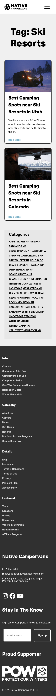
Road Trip (38, 298)
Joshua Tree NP (32, 284)
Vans (5, 506)
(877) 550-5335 (10, 569)
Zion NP (36, 330)
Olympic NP (16, 293)
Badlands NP (17, 246)
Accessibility (9, 488)
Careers (6, 418)
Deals (5, 422)
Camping (14, 256)
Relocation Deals (11, 390)
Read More (14, 140)
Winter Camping (19, 326)
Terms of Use (9, 474)
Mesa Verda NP (32, 288)
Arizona (35, 241)
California (39, 251)
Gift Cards (8, 427)
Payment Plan (9, 483)
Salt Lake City (34, 307)
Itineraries (8, 520)
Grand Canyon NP (20, 274)
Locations (7, 511)
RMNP (27, 298)
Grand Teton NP (19, 279)
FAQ (4, 460)
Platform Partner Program (17, 436)
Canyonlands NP (32, 256)
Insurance (7, 464)
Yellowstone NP (20, 330)
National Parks (10, 529)
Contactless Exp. (11, 441)
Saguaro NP (16, 307)
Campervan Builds (12, 380)
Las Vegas (15, 288)
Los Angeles (21, 581)
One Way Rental (34, 293)
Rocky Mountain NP (21, 302)
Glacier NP (26, 270)
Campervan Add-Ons (14, 371)
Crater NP (15, 265)
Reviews (6, 432)
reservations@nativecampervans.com (23, 574)
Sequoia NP (36, 312)
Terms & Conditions (13, 469)
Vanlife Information (13, 525)
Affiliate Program (12, 534)
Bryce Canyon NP (20, 251)
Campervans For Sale (14, 376)
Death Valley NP (33, 265)
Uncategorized (19, 316)
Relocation (16, 298)
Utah (32, 316)
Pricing (6, 515)
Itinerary (15, 284)
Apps (12, 241)
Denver (14, 270)
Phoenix (6, 581)
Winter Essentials (12, 394)
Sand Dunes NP (18, 312)
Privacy (6, 478)
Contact (6, 366)
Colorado (36, 260)
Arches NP (22, 241)
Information (39, 279)
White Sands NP (19, 321)
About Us (7, 413)
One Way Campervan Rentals (18, 385)
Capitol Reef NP (19, 260)
